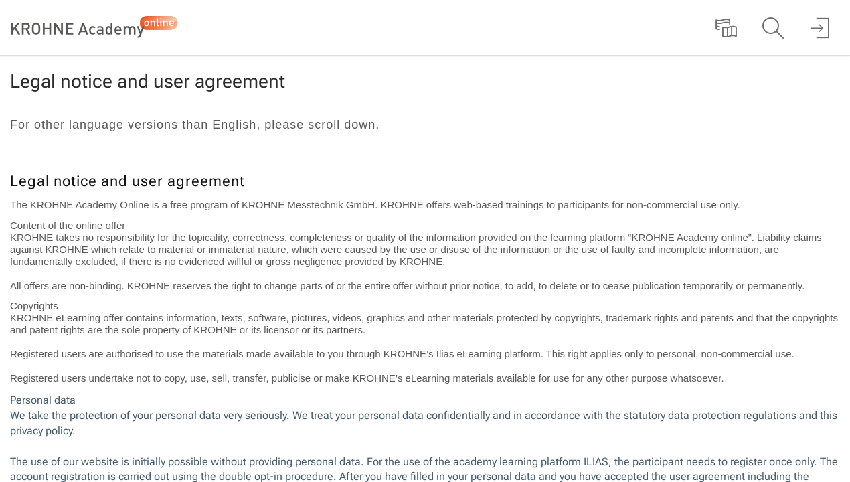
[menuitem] (726, 27)
